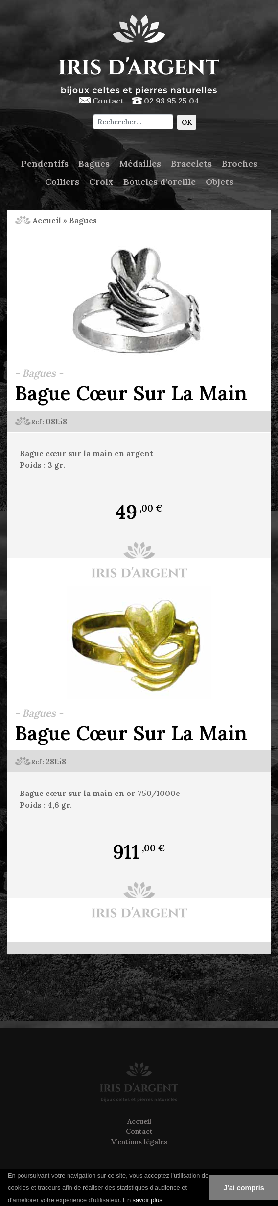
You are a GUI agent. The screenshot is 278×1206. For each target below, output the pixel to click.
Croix (101, 181)
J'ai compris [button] (243, 1188)
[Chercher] (133, 121)
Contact (101, 100)
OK (187, 122)
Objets (219, 181)
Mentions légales (139, 1141)
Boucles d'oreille (159, 181)
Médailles (140, 163)
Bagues (94, 163)
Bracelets (191, 163)
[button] (165, 1200)
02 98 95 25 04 (165, 100)
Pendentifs (45, 163)
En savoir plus (142, 1200)
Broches (239, 163)
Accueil (38, 220)
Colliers (62, 181)
